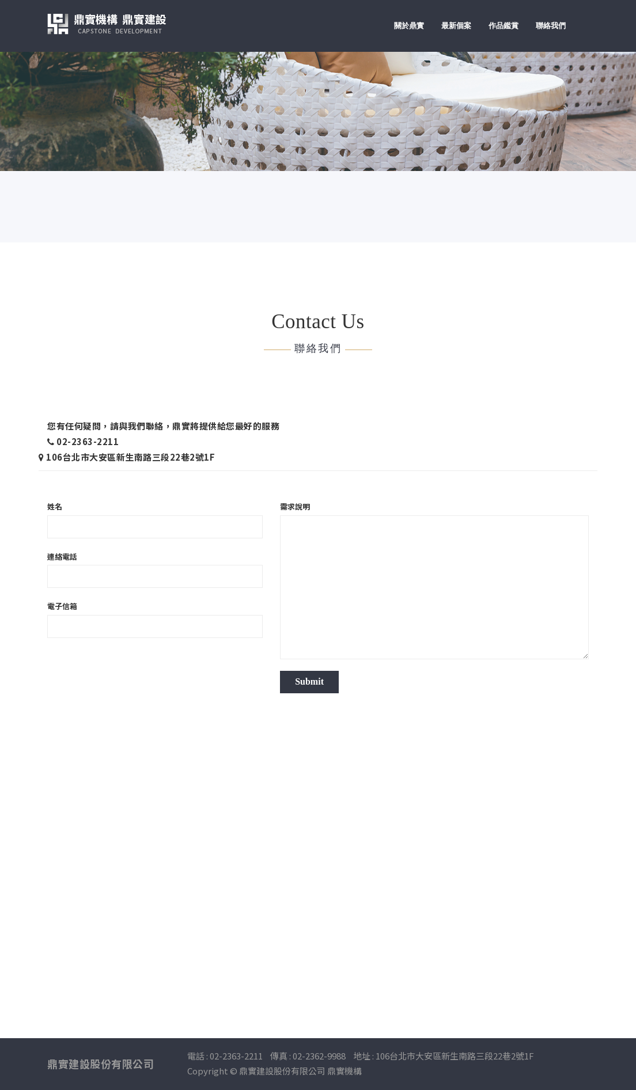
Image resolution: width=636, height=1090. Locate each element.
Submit (309, 681)
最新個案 (456, 25)
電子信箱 (62, 606)
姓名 (54, 507)
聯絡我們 (551, 25)
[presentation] (134, 672)
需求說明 (295, 507)
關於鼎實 (409, 25)
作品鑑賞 (503, 25)
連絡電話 (62, 557)
